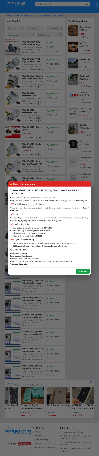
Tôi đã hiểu (82, 271)
